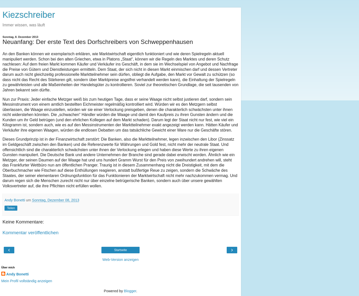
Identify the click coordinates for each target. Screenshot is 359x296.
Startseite (120, 250)
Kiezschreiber (29, 15)
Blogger (130, 291)
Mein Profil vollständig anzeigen (26, 281)
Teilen (11, 208)
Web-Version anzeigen (120, 260)
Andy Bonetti (17, 274)
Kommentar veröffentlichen (30, 232)
